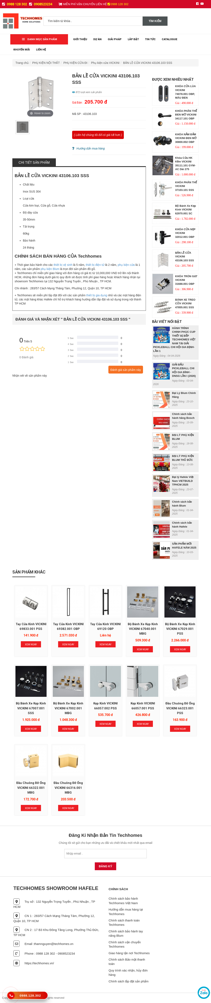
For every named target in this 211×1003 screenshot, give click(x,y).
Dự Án (97, 39)
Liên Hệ (41, 49)
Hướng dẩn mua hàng (88, 148)
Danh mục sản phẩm (39, 39)
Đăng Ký (105, 866)
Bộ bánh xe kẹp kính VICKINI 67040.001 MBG (143, 629)
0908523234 (40, 4)
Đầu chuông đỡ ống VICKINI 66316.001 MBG (68, 787)
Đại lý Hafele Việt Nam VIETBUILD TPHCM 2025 (182, 480)
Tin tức (150, 39)
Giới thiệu (80, 39)
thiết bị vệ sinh (63, 264)
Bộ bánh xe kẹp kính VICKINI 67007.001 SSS (31, 708)
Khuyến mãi (21, 49)
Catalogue (169, 39)
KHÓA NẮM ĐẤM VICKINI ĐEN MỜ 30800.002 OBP (185, 138)
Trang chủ (22, 62)
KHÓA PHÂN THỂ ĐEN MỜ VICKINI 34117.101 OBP (186, 114)
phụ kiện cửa (126, 264)
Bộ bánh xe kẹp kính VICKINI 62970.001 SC (185, 209)
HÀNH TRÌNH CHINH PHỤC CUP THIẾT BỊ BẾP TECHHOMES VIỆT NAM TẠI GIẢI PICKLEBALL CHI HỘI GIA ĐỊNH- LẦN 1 (174, 340)
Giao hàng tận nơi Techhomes (129, 953)
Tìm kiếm (155, 21)
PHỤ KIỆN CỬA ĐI (75, 62)
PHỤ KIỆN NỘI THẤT (46, 62)
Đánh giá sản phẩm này (125, 369)
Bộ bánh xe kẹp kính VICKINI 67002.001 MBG (68, 708)
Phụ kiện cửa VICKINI (105, 62)
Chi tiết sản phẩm (34, 162)
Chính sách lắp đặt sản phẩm (129, 981)
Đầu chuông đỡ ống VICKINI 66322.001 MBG (31, 787)
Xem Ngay (31, 644)
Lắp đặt (133, 39)
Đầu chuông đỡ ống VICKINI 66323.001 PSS (180, 708)
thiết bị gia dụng (96, 295)
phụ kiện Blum (49, 269)
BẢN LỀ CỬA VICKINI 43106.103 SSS (147, 62)
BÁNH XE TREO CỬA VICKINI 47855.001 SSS (185, 303)
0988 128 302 (14, 4)
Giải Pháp (115, 39)
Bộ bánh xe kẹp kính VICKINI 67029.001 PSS (180, 629)
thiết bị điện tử (95, 264)
